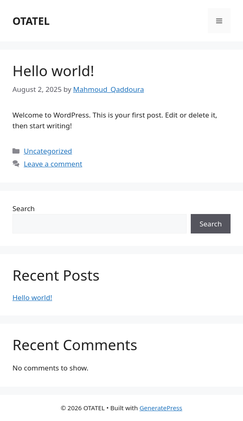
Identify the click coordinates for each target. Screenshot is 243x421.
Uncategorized (48, 151)
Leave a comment (53, 163)
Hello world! (53, 70)
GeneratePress (160, 408)
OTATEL (31, 21)
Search (23, 208)
